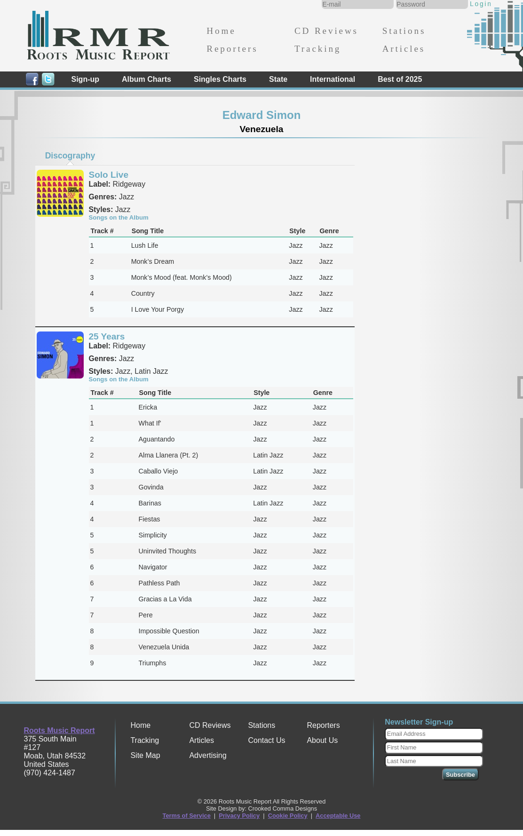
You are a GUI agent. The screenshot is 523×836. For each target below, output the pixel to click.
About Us (322, 740)
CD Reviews (326, 31)
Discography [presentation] (70, 155)
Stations (404, 31)
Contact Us (266, 740)
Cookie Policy (288, 815)
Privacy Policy (239, 815)
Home (221, 31)
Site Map (145, 755)
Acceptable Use (338, 815)
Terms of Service (187, 815)
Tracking (317, 49)
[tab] (70, 155)
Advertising (207, 755)
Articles (403, 49)
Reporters (232, 49)
